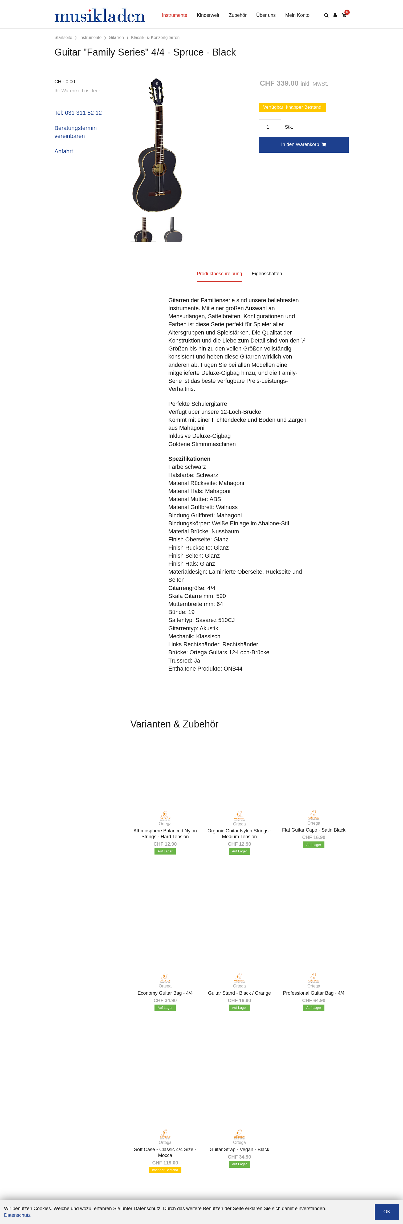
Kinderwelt (208, 15)
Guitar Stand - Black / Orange (239, 993)
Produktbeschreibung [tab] (219, 273)
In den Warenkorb (303, 144)
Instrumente (174, 15)
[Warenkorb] (344, 15)
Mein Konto (297, 15)
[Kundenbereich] (335, 15)
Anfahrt (64, 151)
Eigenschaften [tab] (267, 273)
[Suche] (326, 15)
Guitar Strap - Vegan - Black (239, 1149)
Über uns (266, 15)
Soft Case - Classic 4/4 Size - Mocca (165, 1152)
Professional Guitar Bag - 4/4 (313, 993)
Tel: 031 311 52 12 (78, 112)
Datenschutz (17, 1215)
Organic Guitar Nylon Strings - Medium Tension (239, 833)
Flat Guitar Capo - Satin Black (313, 830)
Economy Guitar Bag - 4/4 (165, 993)
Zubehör (238, 15)
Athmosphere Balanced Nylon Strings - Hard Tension (165, 833)
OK (386, 1211)
